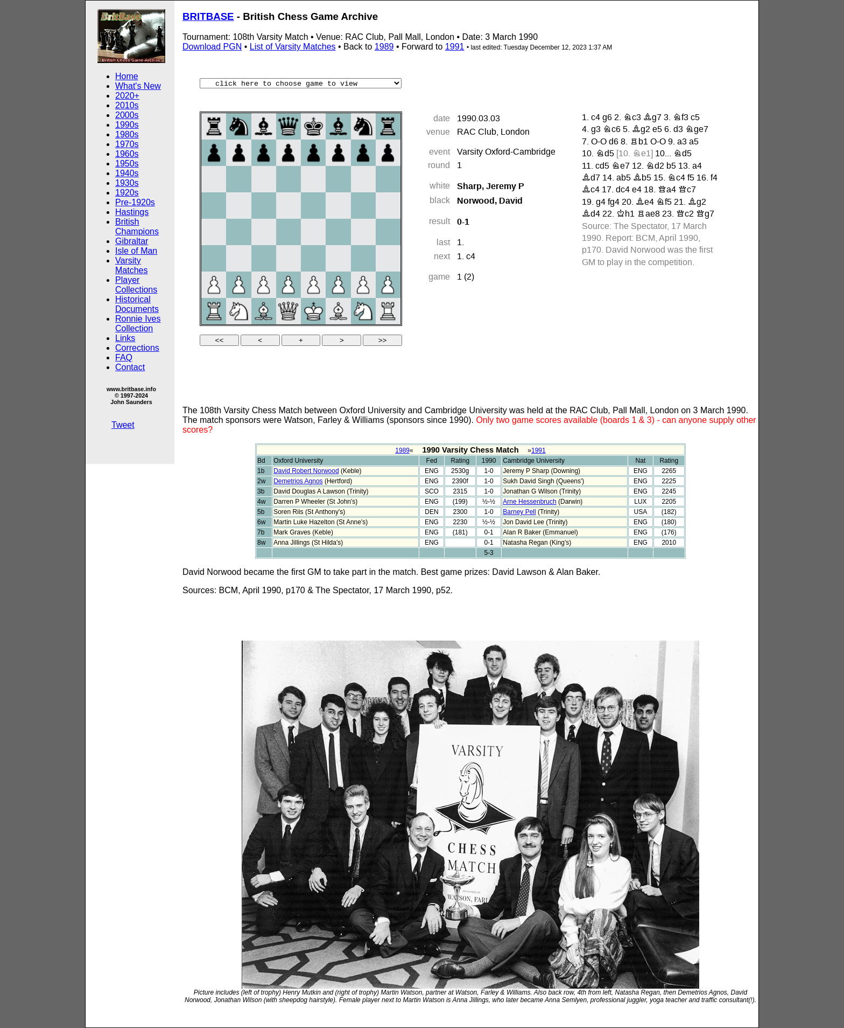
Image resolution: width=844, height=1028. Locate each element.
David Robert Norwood (306, 471)
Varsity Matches (131, 265)
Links (125, 338)
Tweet (123, 424)
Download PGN (212, 46)
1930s (127, 182)
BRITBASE (208, 16)
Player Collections (136, 284)
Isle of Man (136, 250)
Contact (130, 367)
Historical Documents (137, 304)
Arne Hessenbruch (529, 501)
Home (126, 76)
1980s (127, 134)
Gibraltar (131, 241)
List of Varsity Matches (293, 46)
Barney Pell (519, 512)
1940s (127, 173)
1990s (127, 124)
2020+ (127, 95)
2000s (127, 115)
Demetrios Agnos (297, 481)
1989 (384, 46)
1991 (455, 46)
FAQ (123, 357)
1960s (127, 153)
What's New (138, 86)
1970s (127, 144)
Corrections (137, 347)
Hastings (132, 212)
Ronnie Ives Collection (138, 323)
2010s (127, 105)
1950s (127, 163)
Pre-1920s (135, 202)
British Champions (137, 226)
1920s (127, 192)
